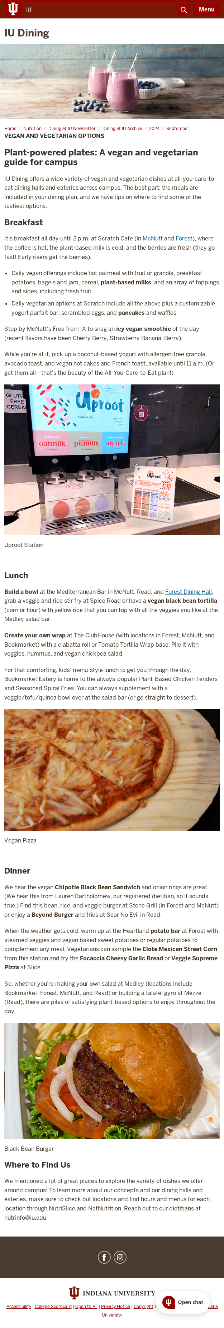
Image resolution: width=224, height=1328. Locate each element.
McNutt (153, 238)
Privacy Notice (115, 1306)
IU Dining (26, 33)
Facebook (104, 1257)
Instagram (120, 1257)
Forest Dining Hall (188, 592)
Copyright (143, 1306)
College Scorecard (53, 1306)
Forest (184, 238)
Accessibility (18, 1306)
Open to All (86, 1306)
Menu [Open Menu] (207, 9)
